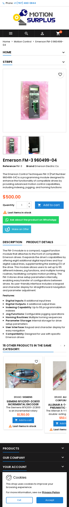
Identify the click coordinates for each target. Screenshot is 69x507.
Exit (19, 500)
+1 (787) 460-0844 (25, 3)
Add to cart (49, 205)
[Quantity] (21, 205)
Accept (49, 500)
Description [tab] (12, 242)
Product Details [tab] (39, 242)
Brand (30, 166)
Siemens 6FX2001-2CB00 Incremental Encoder (23, 403)
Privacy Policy (51, 492)
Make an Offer (17, 229)
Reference (9, 166)
